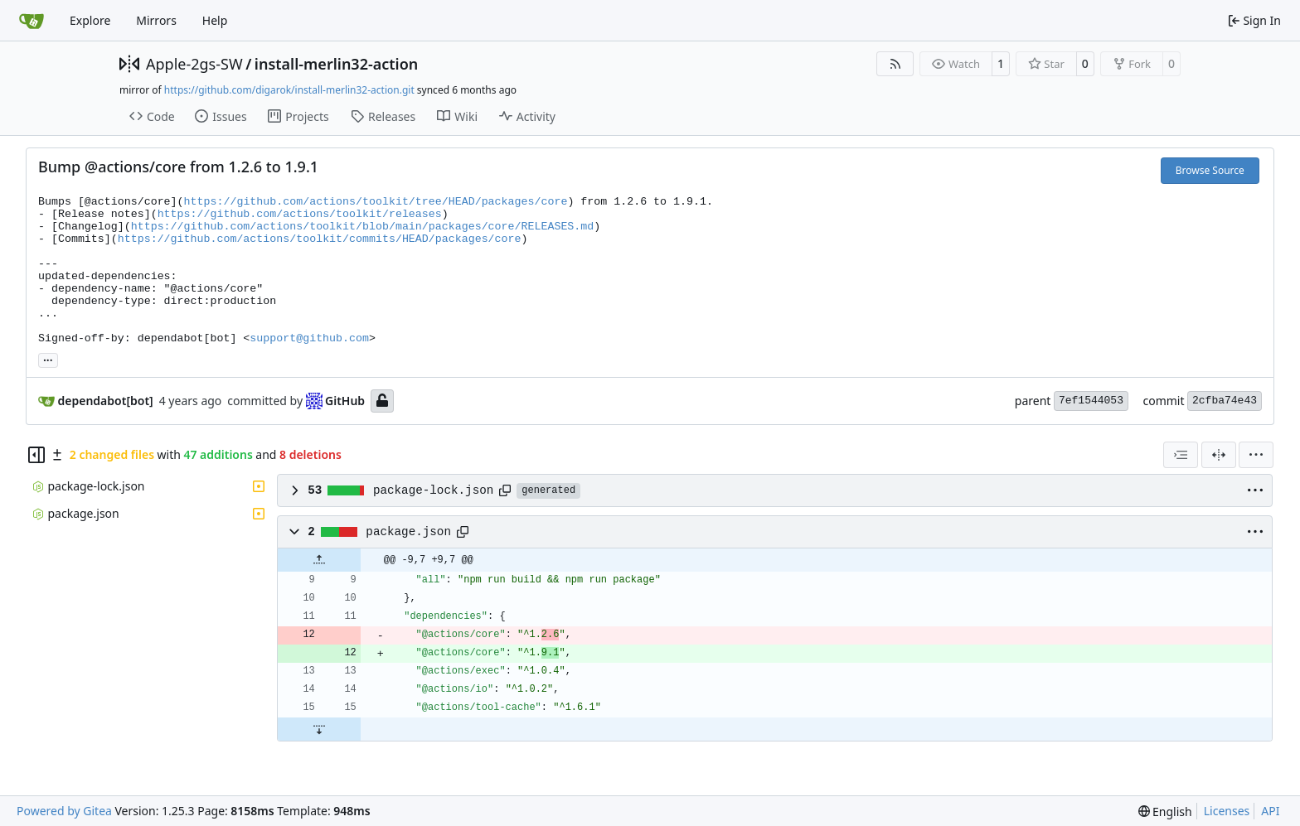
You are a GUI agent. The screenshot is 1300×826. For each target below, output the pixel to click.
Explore (90, 20)
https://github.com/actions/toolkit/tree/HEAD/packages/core (376, 202)
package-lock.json (433, 490)
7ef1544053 (1091, 400)
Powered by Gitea (64, 811)
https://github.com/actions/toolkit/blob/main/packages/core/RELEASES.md (362, 226)
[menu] (1256, 455)
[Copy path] (505, 490)
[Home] (31, 21)
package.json (408, 532)
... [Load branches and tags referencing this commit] (48, 359)
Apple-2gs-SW (194, 64)
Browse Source (1210, 170)
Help (215, 20)
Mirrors (156, 20)
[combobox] (1180, 455)
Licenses (1227, 811)
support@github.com (309, 338)
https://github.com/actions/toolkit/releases (300, 214)
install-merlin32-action (336, 64)
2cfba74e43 (1224, 400)
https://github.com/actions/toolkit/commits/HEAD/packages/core (319, 239)
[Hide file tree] (36, 455)
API (1270, 811)
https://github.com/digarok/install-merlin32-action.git (289, 90)
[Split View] (1218, 455)
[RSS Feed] (895, 63)
